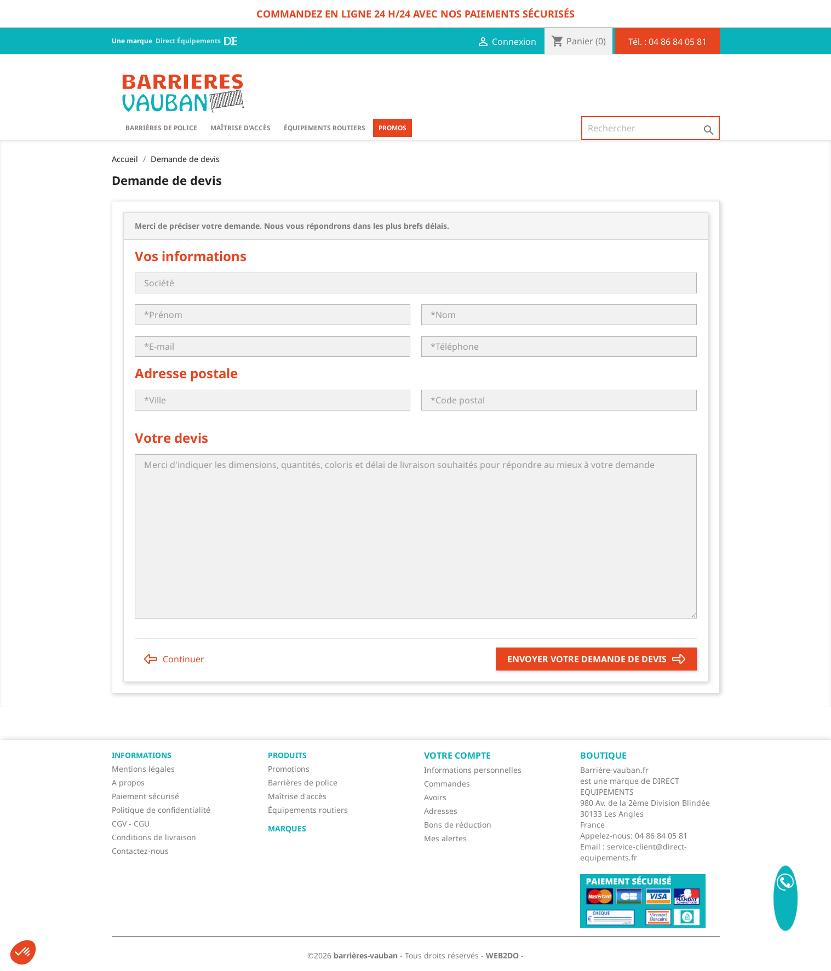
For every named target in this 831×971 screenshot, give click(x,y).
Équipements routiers (324, 127)
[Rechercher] (650, 128)
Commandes (447, 783)
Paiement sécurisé (145, 796)
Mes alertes (445, 838)
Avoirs (435, 797)
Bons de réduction (457, 824)
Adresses (440, 811)
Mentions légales (143, 769)
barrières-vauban (366, 955)
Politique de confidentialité (161, 810)
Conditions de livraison (154, 837)
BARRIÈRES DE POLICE (161, 127)
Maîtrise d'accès (240, 127)
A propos (128, 782)
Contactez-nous (140, 851)
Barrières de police (302, 782)
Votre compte (457, 755)
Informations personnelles (472, 770)
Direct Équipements (196, 41)
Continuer (174, 659)
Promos (392, 127)
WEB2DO (502, 955)
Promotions (289, 769)
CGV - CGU (131, 823)
